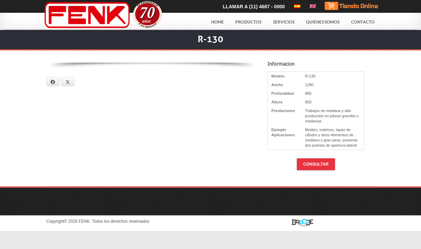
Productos (248, 22)
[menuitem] (296, 6)
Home (217, 22)
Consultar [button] (316, 164)
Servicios (283, 22)
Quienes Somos (322, 22)
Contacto (363, 22)
